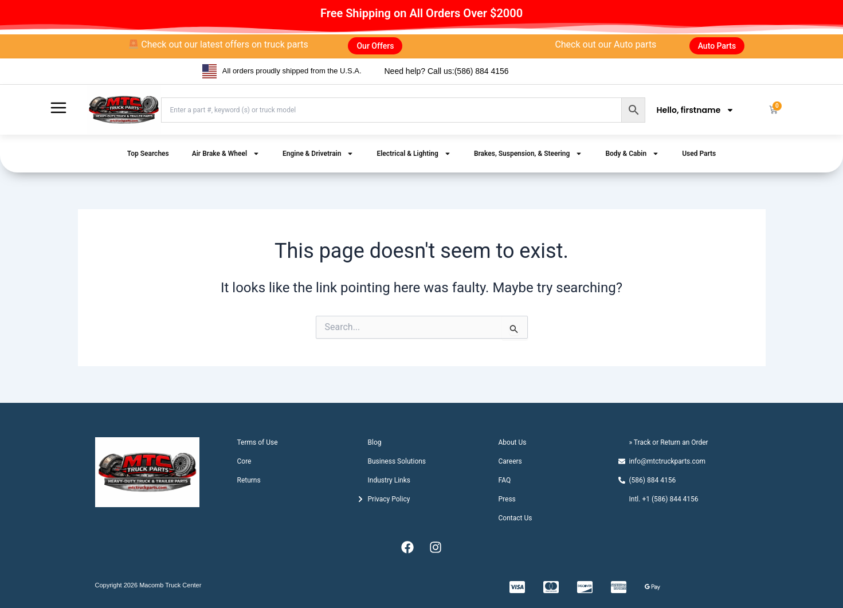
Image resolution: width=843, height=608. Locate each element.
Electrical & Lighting (413, 153)
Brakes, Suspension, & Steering (528, 153)
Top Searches (148, 154)
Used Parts (699, 154)
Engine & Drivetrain (318, 153)
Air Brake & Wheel (226, 153)
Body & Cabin (632, 153)
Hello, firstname (696, 110)
